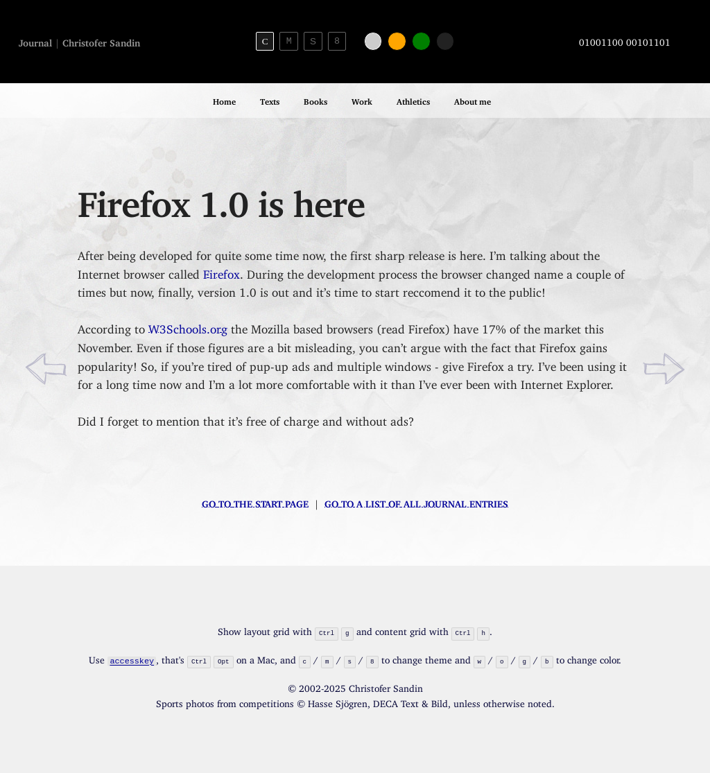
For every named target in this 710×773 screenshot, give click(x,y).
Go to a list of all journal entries (416, 501)
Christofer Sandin (101, 40)
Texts (269, 99)
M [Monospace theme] (289, 41)
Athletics (413, 99)
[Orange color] (397, 41)
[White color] (373, 41)
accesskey (133, 659)
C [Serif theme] (265, 41)
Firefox (221, 271)
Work (362, 99)
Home (224, 99)
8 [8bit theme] (337, 41)
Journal (35, 40)
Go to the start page (255, 501)
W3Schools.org (187, 326)
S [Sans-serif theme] (313, 41)
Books (315, 99)
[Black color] (445, 41)
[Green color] (421, 41)
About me (472, 99)
